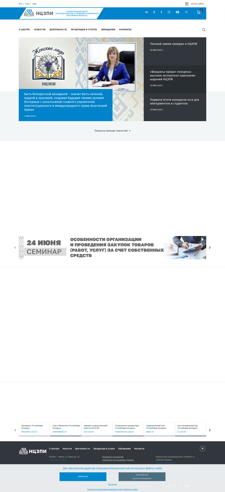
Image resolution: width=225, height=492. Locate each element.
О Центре (24, 29)
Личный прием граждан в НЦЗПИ (173, 45)
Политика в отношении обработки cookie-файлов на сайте (112, 489)
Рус (20, 4)
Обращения (108, 29)
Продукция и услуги (84, 29)
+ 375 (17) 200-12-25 (58, 460)
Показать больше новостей (111, 130)
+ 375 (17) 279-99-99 (164, 463)
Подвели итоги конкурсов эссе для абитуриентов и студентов (174, 103)
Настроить (112, 484)
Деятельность (58, 29)
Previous (15, 247)
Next (210, 247)
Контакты (125, 29)
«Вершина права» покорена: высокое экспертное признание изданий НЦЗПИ (172, 77)
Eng (34, 4)
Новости (39, 29)
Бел (27, 4)
